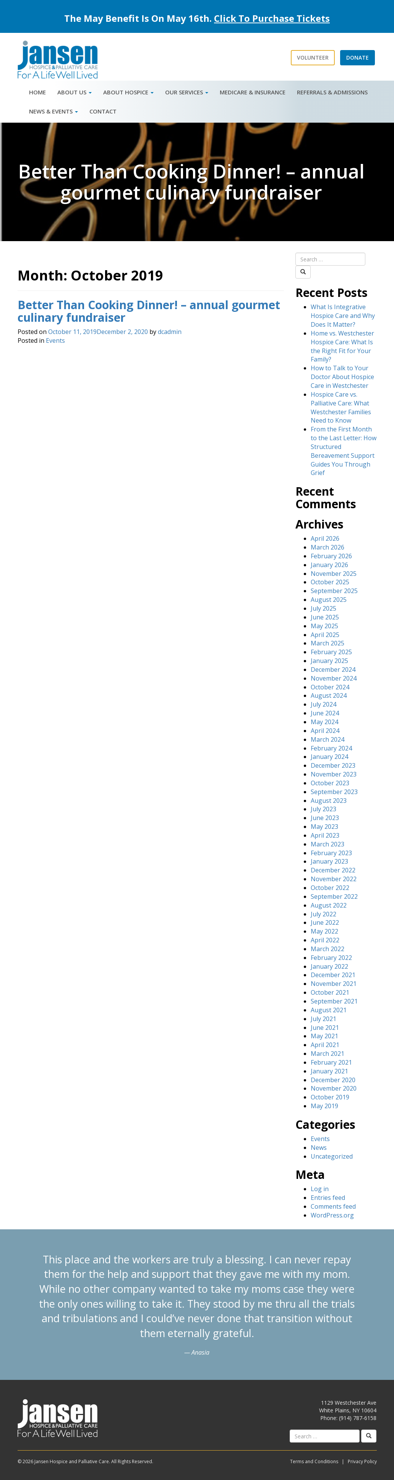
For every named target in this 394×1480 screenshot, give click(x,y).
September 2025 (334, 591)
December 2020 (333, 1080)
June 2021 (325, 1027)
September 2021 (334, 1001)
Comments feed (333, 1206)
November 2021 (334, 983)
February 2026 (331, 556)
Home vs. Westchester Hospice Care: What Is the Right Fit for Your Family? (342, 346)
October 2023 (330, 783)
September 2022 (334, 896)
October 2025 (330, 582)
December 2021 (333, 975)
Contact (103, 111)
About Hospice (128, 92)
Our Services (186, 92)
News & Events (53, 111)
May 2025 (324, 626)
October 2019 (330, 1097)
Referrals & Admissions (332, 92)
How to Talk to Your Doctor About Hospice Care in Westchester (342, 377)
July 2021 (323, 1019)
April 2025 (325, 635)
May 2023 (324, 826)
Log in (320, 1189)
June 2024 (325, 713)
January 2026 (329, 565)
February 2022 (331, 957)
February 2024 (331, 748)
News (319, 1147)
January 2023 (329, 861)
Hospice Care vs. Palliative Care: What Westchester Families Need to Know (341, 407)
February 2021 (331, 1062)
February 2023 (331, 853)
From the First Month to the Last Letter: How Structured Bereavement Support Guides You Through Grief (343, 451)
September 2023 (334, 792)
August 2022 (329, 905)
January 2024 (329, 756)
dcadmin (170, 331)
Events (55, 340)
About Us (74, 92)
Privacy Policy (362, 1461)
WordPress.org (332, 1215)
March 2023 (327, 844)
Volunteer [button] (313, 57)
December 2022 (333, 870)
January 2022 (329, 966)
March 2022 (327, 949)
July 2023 (323, 809)
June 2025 (325, 617)
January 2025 (329, 661)
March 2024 (327, 739)
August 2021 (329, 1010)
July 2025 (323, 608)
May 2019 (324, 1106)
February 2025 (331, 652)
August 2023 (329, 800)
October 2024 (330, 687)
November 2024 (334, 678)
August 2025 (329, 599)
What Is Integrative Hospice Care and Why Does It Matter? (343, 316)
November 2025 (334, 573)
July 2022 (323, 914)
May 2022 (324, 931)
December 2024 (333, 669)
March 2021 (327, 1053)
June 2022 (325, 922)
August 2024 (329, 695)
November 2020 (334, 1088)
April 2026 (325, 538)
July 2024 (323, 704)
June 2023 (325, 818)
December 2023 (333, 765)
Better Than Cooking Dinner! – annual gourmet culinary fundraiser (149, 311)
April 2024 (325, 730)
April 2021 (325, 1045)
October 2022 (330, 887)
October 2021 (330, 992)
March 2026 (327, 547)
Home (37, 92)
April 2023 (325, 835)
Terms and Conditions (314, 1461)
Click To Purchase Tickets (272, 18)
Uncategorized (332, 1156)
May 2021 (324, 1036)
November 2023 (334, 774)
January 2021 (329, 1071)
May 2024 (324, 722)
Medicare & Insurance (252, 92)
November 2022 (334, 879)
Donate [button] (357, 57)
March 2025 (327, 643)
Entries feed (328, 1197)
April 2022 (325, 940)
